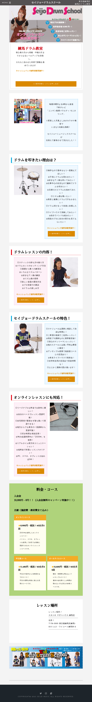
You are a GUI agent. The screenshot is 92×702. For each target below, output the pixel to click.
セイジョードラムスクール (46, 2)
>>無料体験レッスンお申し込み (46, 84)
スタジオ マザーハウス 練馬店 (62, 615)
